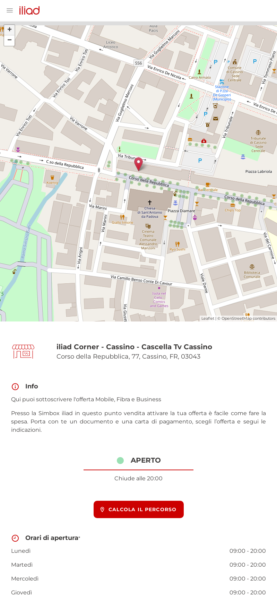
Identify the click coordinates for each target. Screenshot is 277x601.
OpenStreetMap (237, 318)
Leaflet (207, 318)
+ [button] (9, 30)
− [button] (9, 40)
